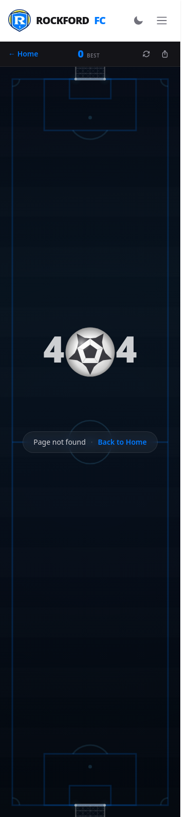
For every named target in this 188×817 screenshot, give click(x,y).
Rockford (56, 20)
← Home (23, 54)
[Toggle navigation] (162, 20)
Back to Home (122, 442)
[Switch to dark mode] (138, 20)
